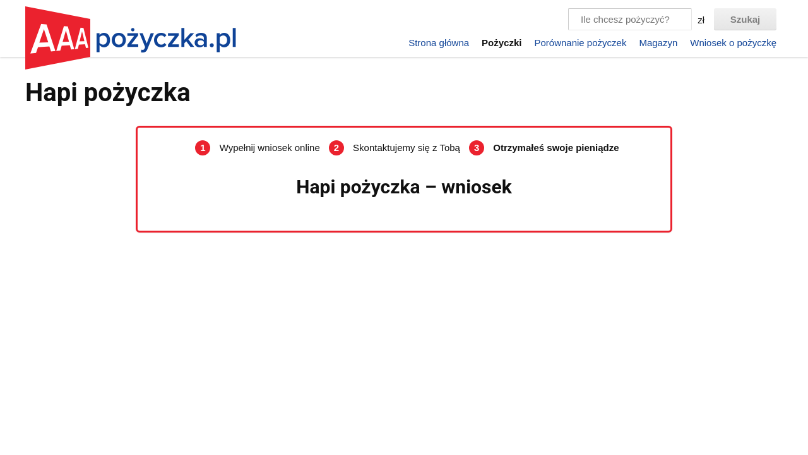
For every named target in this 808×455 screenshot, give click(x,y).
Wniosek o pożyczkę (733, 42)
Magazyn (658, 42)
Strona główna (438, 42)
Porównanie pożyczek (580, 42)
